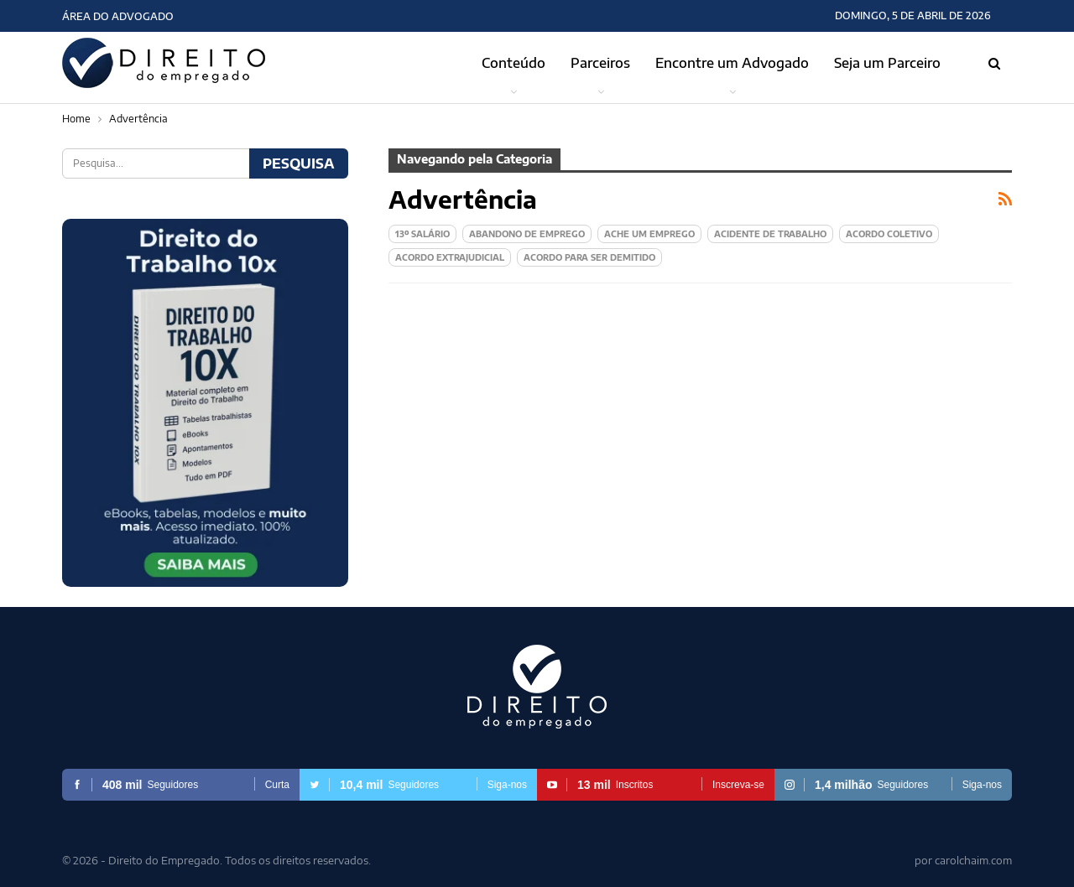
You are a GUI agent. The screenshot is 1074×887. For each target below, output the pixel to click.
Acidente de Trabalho (770, 234)
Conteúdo (513, 62)
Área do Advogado (118, 16)
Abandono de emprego (527, 234)
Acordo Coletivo (889, 234)
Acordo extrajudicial (449, 257)
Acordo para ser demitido (589, 257)
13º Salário (422, 234)
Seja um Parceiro (887, 62)
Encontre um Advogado (732, 62)
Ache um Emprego (649, 234)
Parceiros (600, 62)
